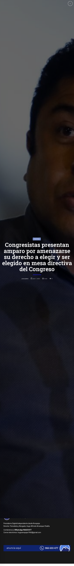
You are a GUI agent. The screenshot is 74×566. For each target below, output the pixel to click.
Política (36, 263)
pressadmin (25, 302)
